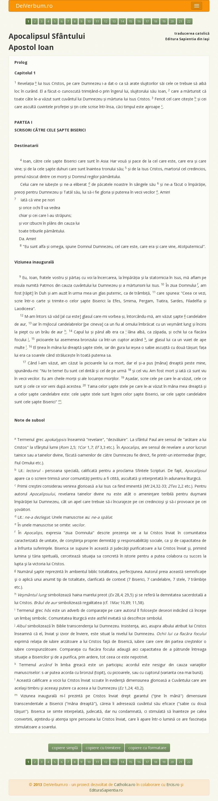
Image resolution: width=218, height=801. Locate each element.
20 (172, 21)
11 (97, 21)
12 (105, 21)
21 (180, 21)
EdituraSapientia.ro (106, 790)
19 (164, 21)
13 (114, 21)
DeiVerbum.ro (34, 5)
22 (189, 21)
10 (89, 21)
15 (130, 21)
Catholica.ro (124, 784)
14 (122, 21)
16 (139, 21)
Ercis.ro (172, 784)
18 (155, 21)
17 (147, 21)
